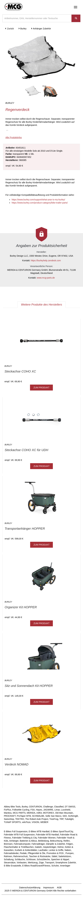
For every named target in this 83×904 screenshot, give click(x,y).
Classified (59, 806)
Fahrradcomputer (22, 844)
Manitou (8, 813)
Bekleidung (43, 841)
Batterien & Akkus (28, 841)
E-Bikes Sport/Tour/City (62, 831)
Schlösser (31, 859)
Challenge (48, 806)
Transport (49, 862)
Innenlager (65, 865)
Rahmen (8, 856)
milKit (39, 813)
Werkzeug (33, 862)
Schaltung (9, 859)
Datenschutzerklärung (29, 887)
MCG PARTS (19, 813)
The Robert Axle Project (36, 819)
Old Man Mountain (64, 813)
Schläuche (20, 859)
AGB (59, 887)
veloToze (26, 822)
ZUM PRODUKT (41, 387)
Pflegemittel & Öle (36, 853)
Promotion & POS (55, 853)
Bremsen (8, 844)
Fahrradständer (11, 853)
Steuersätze (10, 862)
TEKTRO (19, 819)
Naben (68, 850)
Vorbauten (22, 862)
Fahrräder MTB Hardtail (47, 834)
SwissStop (9, 819)
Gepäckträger (49, 847)
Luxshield (65, 809)
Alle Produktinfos (13, 137)
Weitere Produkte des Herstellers (41, 304)
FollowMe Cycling (20, 809)
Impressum (48, 887)
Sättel (54, 856)
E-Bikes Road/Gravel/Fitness (36, 865)
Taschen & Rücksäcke (40, 856)
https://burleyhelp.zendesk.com (46, 260)
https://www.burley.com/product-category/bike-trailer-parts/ (40, 202)
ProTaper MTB (24, 816)
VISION (35, 822)
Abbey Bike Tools (12, 806)
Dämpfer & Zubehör (55, 844)
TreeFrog (53, 819)
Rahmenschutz (20, 856)
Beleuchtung (56, 841)
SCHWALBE (38, 816)
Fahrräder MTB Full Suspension (19, 834)
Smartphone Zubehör (65, 862)
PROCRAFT (10, 816)
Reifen (66, 841)
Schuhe (55, 865)
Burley (25, 806)
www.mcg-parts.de (46, 277)
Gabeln (38, 847)
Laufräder (43, 850)
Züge (41, 862)
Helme (60, 847)
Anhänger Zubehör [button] (41, 28)
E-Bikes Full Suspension (16, 831)
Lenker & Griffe (56, 850)
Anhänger (13, 841)
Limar (57, 809)
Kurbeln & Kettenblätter (26, 850)
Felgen (69, 844)
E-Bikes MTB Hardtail (39, 831)
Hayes (39, 809)
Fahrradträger (38, 844)
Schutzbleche (43, 859)
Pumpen (69, 853)
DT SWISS (70, 806)
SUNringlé (73, 816)
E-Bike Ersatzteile (12, 865)
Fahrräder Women (46, 837)
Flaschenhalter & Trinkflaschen (19, 847)
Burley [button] (22, 28)
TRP (61, 819)
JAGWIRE (48, 809)
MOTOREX (48, 813)
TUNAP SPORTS (12, 822)
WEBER (44, 822)
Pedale (23, 853)
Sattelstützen (64, 856)
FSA (32, 809)
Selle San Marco (53, 816)
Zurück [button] (9, 28)
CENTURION (35, 806)
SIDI (65, 816)
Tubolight (69, 819)
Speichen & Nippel (60, 859)
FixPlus (7, 809)
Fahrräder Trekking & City (24, 837)
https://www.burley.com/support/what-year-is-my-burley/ (38, 199)
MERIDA (31, 813)
